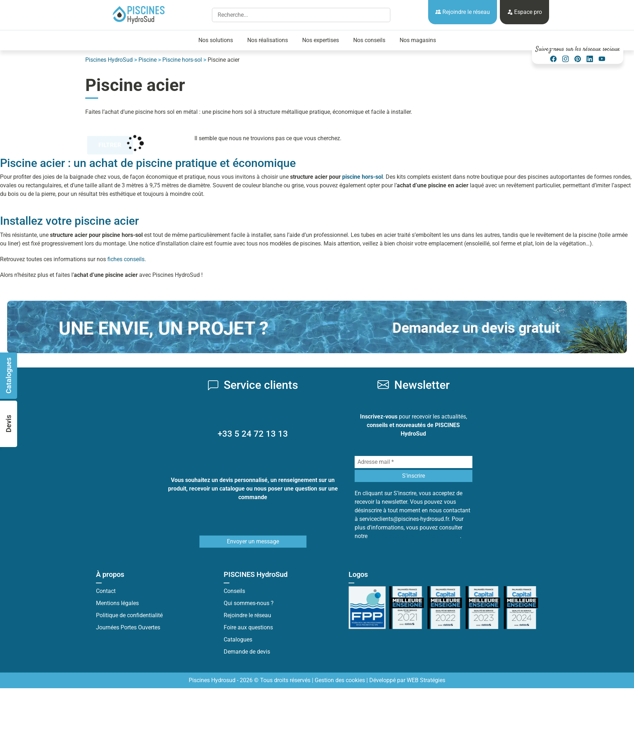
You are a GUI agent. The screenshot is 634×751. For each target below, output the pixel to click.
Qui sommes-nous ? (249, 603)
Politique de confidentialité (129, 615)
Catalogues (238, 639)
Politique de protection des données (414, 536)
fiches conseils (125, 259)
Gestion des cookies (340, 680)
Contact (106, 591)
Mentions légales (117, 603)
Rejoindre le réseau (462, 12)
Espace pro (524, 12)
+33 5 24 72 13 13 (253, 434)
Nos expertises (320, 40)
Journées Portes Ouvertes (128, 627)
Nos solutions (215, 40)
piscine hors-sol (362, 176)
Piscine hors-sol (182, 59)
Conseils (234, 591)
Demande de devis (247, 651)
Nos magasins (418, 40)
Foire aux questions (248, 627)
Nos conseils (369, 40)
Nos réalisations (267, 40)
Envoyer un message (253, 541)
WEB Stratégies (426, 680)
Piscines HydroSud (109, 59)
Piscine (147, 59)
